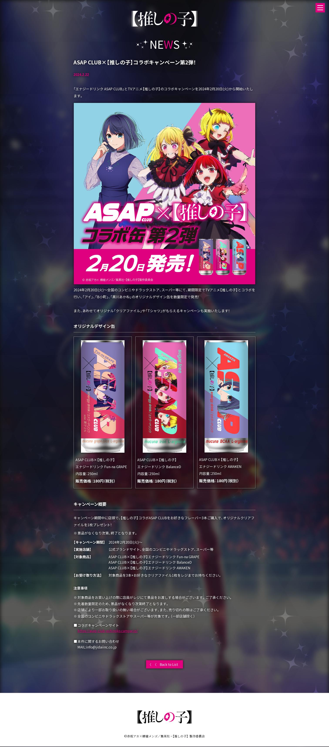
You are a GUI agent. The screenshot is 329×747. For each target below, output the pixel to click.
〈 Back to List (166, 664)
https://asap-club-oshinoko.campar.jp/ (108, 630)
